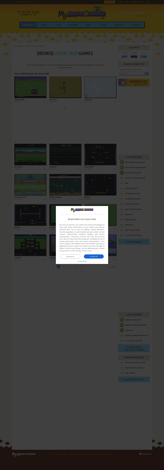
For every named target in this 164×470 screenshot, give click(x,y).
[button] (82, 261)
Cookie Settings (75, 251)
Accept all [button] (94, 256)
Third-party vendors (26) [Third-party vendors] (80, 237)
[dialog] (82, 235)
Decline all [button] (70, 256)
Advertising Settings (73, 248)
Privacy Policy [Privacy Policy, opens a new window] (87, 251)
